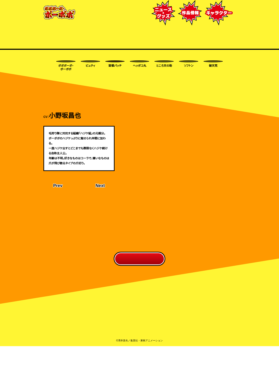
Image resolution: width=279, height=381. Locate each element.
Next (100, 217)
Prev (58, 217)
